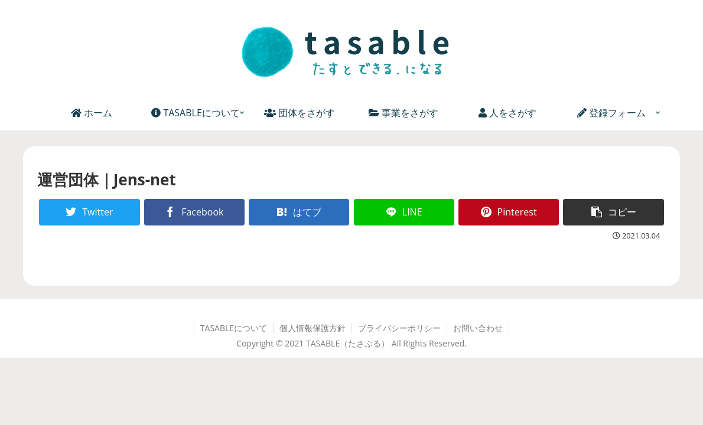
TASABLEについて (233, 328)
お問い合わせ (478, 328)
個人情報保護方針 (312, 328)
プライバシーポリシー (399, 328)
